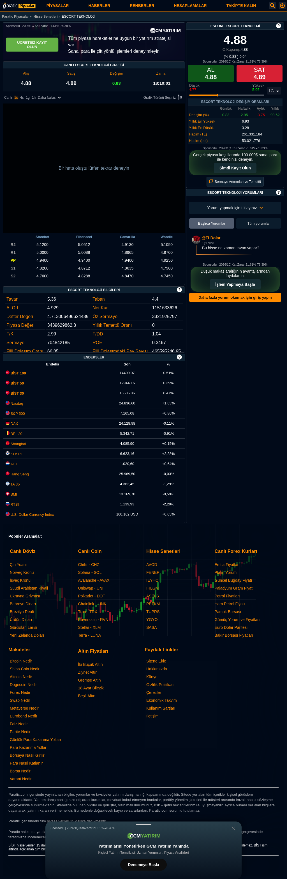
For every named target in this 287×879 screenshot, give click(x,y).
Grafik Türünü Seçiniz (164, 98)
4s (22, 98)
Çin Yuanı (18, 564)
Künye (152, 677)
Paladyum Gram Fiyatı (234, 588)
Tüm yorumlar (258, 223)
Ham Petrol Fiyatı (230, 604)
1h (34, 98)
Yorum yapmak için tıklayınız (235, 208)
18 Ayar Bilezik (91, 688)
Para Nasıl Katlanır (26, 763)
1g (27, 98)
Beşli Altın (86, 696)
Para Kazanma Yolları (29, 747)
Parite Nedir (20, 732)
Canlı (8, 98)
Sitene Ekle (156, 661)
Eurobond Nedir (23, 716)
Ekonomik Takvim (161, 700)
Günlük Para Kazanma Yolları (35, 739)
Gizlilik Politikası (160, 684)
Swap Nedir (20, 700)
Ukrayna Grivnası (25, 596)
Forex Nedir (20, 692)
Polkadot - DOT (91, 596)
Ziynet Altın (88, 672)
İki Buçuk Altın (90, 664)
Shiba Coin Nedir (25, 669)
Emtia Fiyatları (227, 564)
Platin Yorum (226, 572)
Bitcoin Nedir (21, 661)
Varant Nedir (21, 779)
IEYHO (152, 580)
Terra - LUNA (89, 635)
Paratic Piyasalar (15, 17)
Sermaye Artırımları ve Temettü (235, 182)
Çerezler (153, 692)
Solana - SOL (90, 572)
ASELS (152, 596)
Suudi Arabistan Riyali (29, 588)
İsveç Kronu (20, 580)
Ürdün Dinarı (21, 619)
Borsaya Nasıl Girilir (27, 755)
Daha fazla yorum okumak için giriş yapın (235, 297)
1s (16, 98)
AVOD (151, 564)
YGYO (152, 619)
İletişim (152, 716)
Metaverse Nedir (24, 708)
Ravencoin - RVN (93, 619)
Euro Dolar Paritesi (231, 627)
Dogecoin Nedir (23, 684)
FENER (152, 572)
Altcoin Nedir (21, 677)
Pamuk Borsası (228, 611)
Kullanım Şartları (160, 708)
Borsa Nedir (20, 771)
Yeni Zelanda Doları (27, 635)
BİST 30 (15, 393)
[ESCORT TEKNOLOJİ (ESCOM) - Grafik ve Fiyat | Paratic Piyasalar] (19, 6)
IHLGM (152, 588)
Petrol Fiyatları (227, 596)
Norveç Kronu (22, 572)
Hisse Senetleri (46, 17)
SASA (151, 627)
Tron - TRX (87, 611)
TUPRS (152, 611)
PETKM (153, 604)
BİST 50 (15, 383)
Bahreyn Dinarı (23, 604)
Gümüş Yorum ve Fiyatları (237, 619)
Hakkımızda (156, 669)
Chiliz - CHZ (88, 564)
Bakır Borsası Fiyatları (234, 635)
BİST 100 (16, 373)
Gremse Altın (89, 680)
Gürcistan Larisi (23, 627)
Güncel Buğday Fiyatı (233, 580)
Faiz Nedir (19, 724)
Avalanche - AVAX (94, 580)
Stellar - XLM (89, 627)
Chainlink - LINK (92, 604)
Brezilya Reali (22, 611)
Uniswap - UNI (90, 588)
